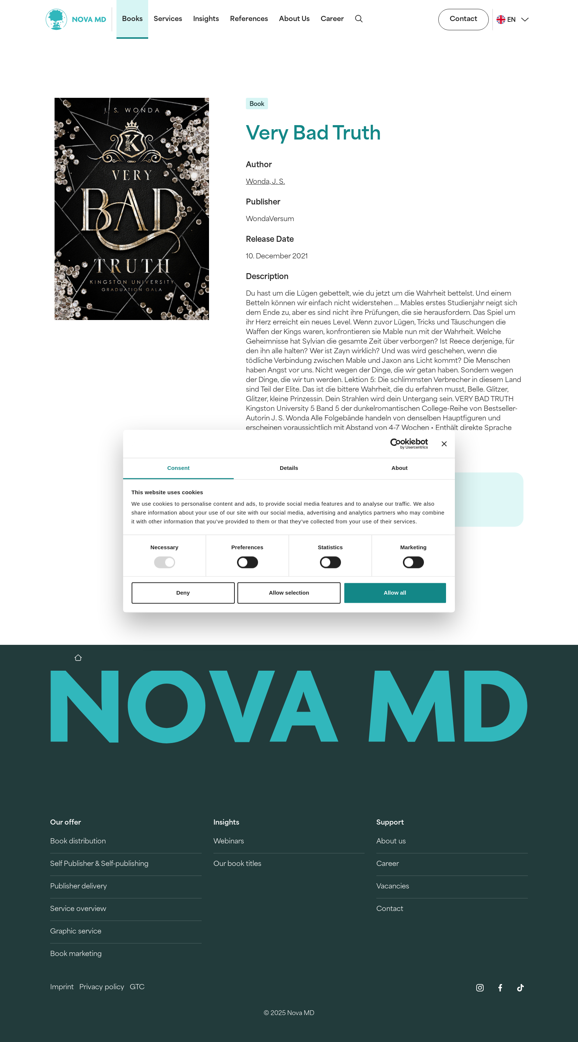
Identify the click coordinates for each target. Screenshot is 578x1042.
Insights (206, 19)
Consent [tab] (178, 468)
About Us (294, 19)
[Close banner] (444, 443)
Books (132, 19)
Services (168, 19)
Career (332, 19)
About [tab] (399, 468)
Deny (183, 593)
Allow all (395, 593)
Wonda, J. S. (265, 182)
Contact (463, 19)
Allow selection (289, 593)
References (249, 19)
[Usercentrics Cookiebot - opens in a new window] (395, 443)
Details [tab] (289, 468)
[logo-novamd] (79, 19)
